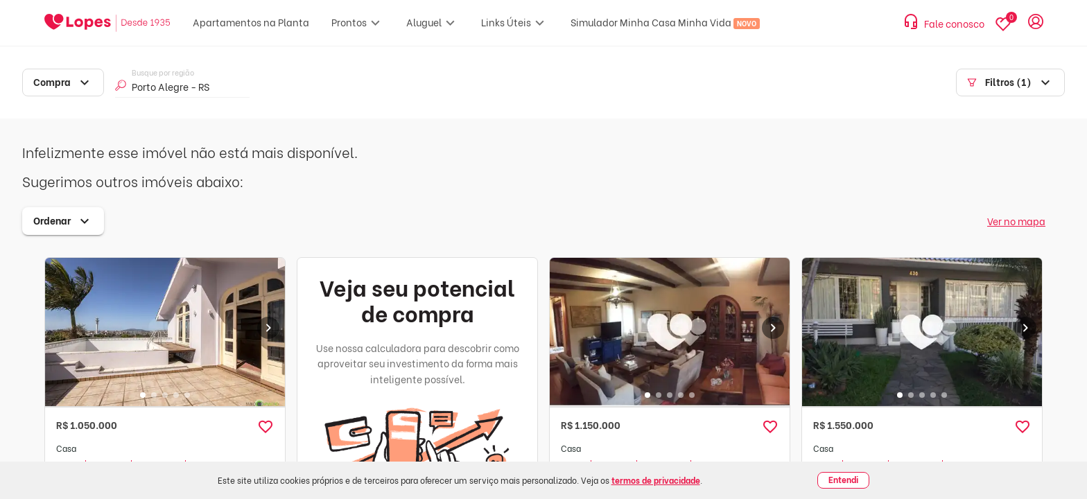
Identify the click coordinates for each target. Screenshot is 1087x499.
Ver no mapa (1016, 220)
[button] (265, 427)
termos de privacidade (655, 480)
